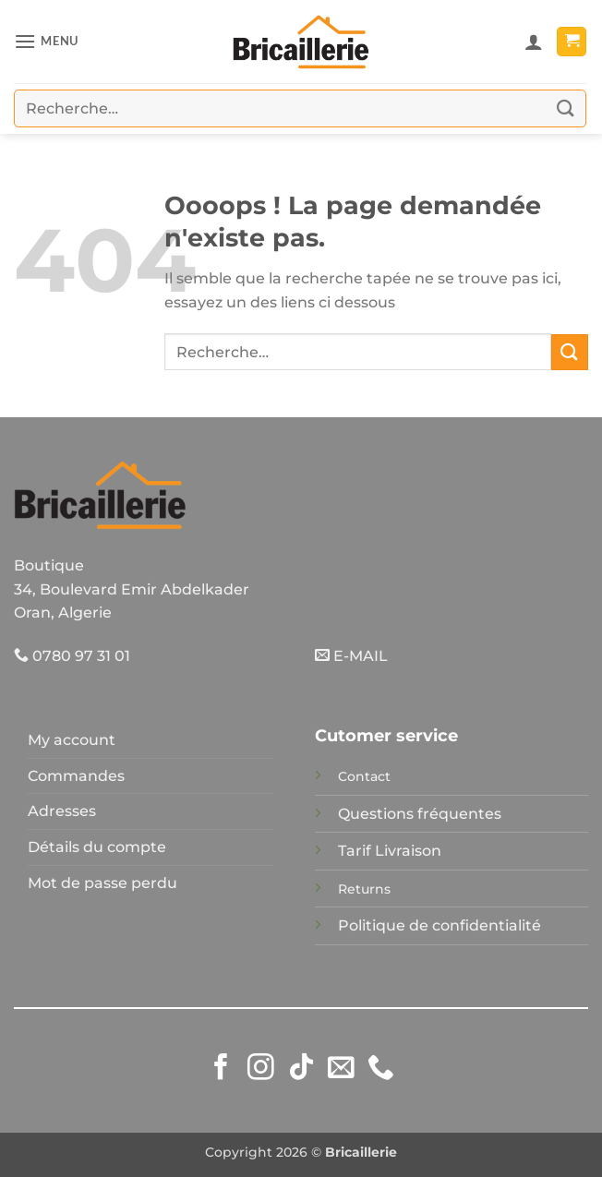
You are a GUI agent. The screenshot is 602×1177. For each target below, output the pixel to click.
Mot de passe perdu (102, 883)
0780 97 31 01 (72, 656)
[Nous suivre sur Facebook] (221, 1069)
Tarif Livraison (389, 850)
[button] (46, 41)
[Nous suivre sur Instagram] (260, 1069)
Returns (364, 889)
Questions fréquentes (419, 814)
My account (71, 740)
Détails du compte (97, 847)
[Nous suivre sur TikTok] (301, 1069)
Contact (364, 776)
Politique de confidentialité (439, 925)
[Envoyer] (566, 108)
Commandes (76, 776)
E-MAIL (351, 656)
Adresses (62, 811)
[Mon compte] (533, 41)
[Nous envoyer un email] (341, 1069)
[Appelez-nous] (380, 1069)
